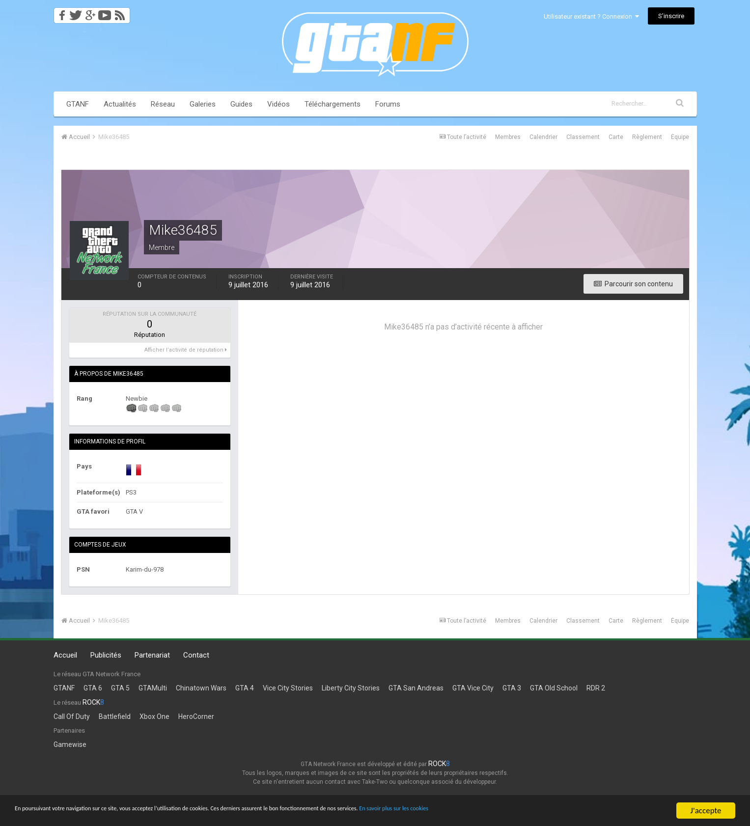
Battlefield (115, 716)
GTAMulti (153, 688)
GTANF (77, 104)
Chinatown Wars (201, 688)
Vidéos (278, 104)
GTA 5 (120, 688)
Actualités (120, 104)
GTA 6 (92, 688)
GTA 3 (511, 688)
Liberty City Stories (351, 688)
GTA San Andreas (416, 688)
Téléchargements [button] (333, 104)
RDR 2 (595, 688)
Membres (508, 137)
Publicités (105, 655)
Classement (583, 137)
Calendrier (543, 137)
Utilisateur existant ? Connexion (591, 16)
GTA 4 (244, 688)
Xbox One (154, 716)
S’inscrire (671, 16)
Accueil (65, 655)
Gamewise (70, 744)
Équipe (680, 137)
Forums (387, 104)
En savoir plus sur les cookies (548, 811)
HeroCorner (196, 716)
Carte (616, 137)
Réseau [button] (163, 104)
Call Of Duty (72, 716)
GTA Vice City (473, 688)
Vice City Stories (288, 688)
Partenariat (152, 655)
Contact (196, 655)
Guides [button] (241, 104)
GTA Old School (554, 688)
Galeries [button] (203, 104)
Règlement (647, 137)
